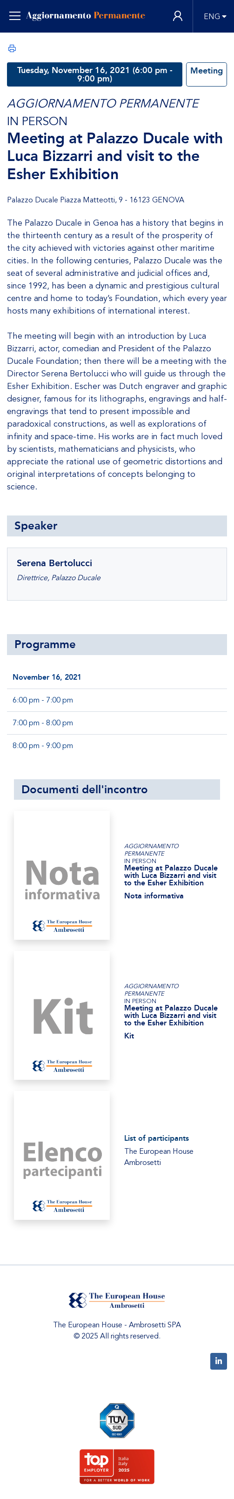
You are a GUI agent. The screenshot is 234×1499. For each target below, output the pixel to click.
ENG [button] (212, 16)
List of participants (156, 1138)
